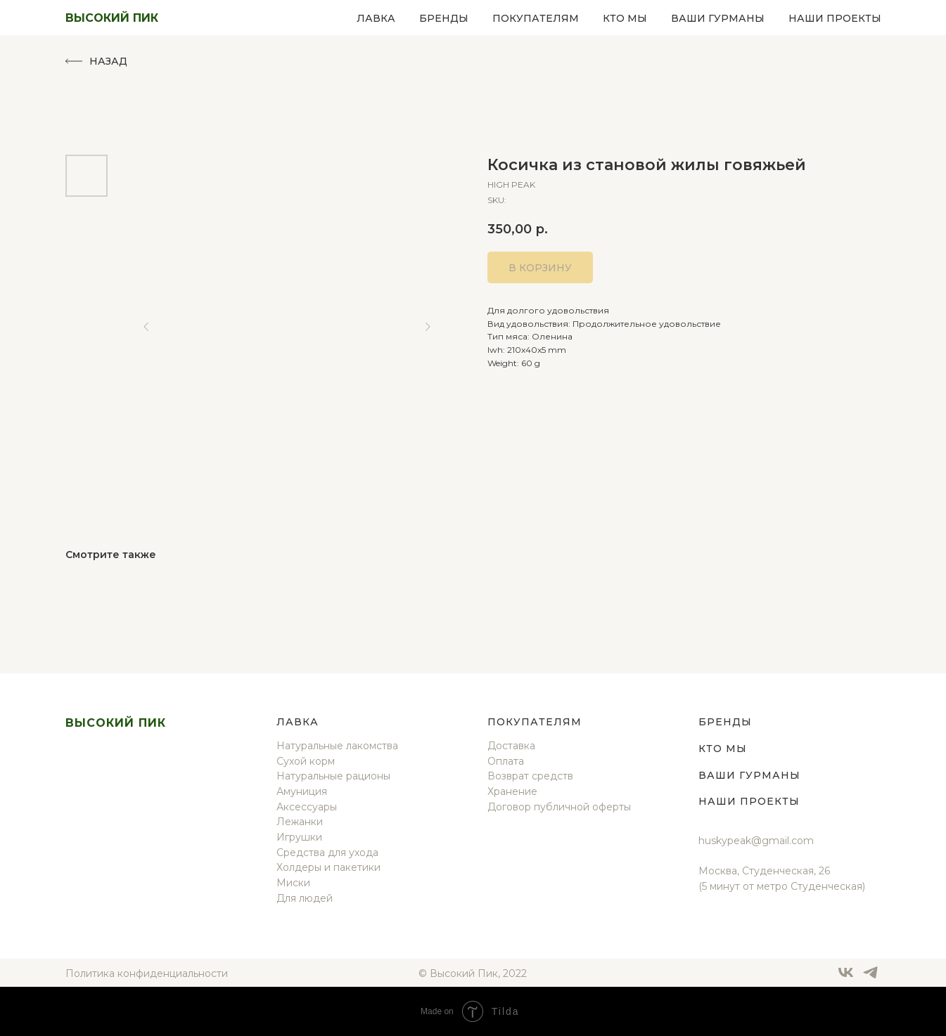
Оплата (505, 761)
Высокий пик (115, 723)
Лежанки (299, 821)
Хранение (512, 791)
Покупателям (535, 18)
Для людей (304, 898)
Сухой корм (305, 761)
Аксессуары (306, 807)
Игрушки (299, 837)
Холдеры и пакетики (328, 867)
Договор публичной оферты (559, 807)
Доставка (511, 745)
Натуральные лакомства (337, 745)
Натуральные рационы (333, 776)
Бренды (443, 18)
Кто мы (625, 18)
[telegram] (870, 977)
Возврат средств (530, 776)
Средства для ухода (327, 852)
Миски (293, 882)
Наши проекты (834, 18)
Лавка (376, 18)
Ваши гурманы (718, 18)
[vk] (846, 977)
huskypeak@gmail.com (756, 840)
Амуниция (301, 791)
